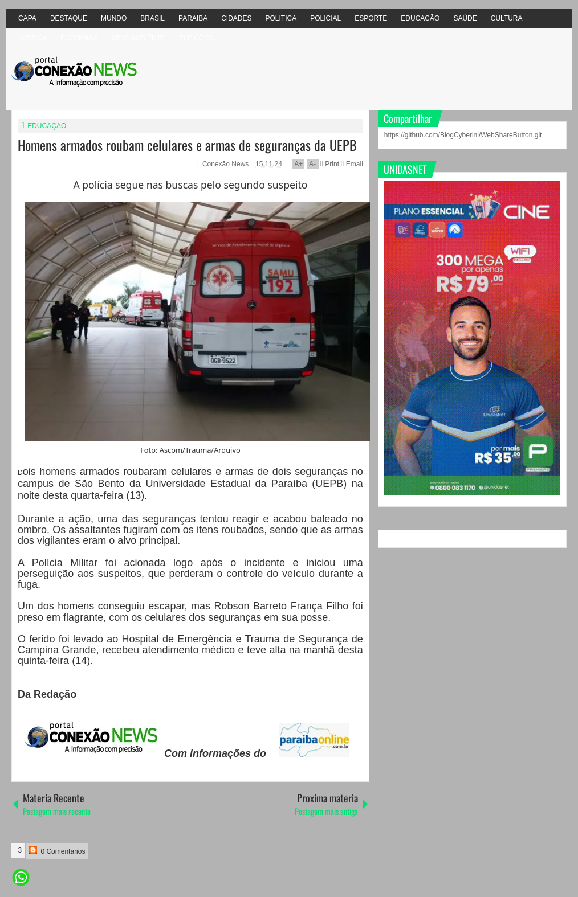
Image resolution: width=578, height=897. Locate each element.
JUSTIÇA (32, 38)
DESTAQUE (68, 18)
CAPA (27, 18)
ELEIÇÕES (196, 38)
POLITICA (281, 18)
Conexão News (226, 164)
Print (329, 164)
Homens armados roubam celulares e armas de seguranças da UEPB (187, 144)
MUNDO (114, 18)
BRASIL (152, 18)
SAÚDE (465, 18)
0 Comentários (57, 850)
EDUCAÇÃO (420, 18)
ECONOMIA (78, 38)
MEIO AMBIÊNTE (138, 38)
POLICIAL (325, 18)
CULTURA (507, 18)
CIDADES (236, 18)
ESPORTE (371, 18)
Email (352, 164)
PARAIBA (192, 18)
